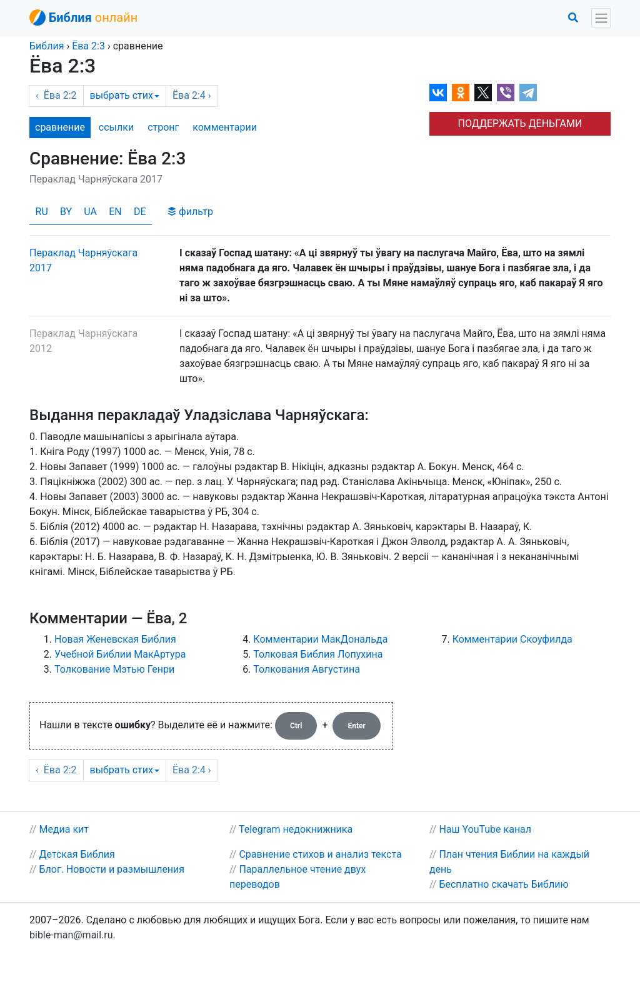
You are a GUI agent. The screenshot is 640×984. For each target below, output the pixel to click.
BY (66, 212)
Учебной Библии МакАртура (120, 654)
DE (140, 212)
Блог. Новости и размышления (111, 869)
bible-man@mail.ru (71, 935)
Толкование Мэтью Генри (114, 669)
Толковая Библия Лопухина (317, 654)
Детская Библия (76, 854)
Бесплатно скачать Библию (503, 884)
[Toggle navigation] (601, 18)
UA (90, 212)
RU (42, 212)
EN (115, 212)
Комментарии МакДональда (320, 639)
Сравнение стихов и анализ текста (320, 854)
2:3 (88, 46)
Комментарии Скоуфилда (512, 639)
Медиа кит (64, 829)
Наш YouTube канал (485, 829)
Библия (46, 46)
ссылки (116, 127)
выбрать (124, 95)
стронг (163, 127)
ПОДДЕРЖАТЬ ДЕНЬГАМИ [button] (520, 123)
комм (224, 127)
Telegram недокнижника (295, 829)
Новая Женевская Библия (115, 639)
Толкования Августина (306, 669)
